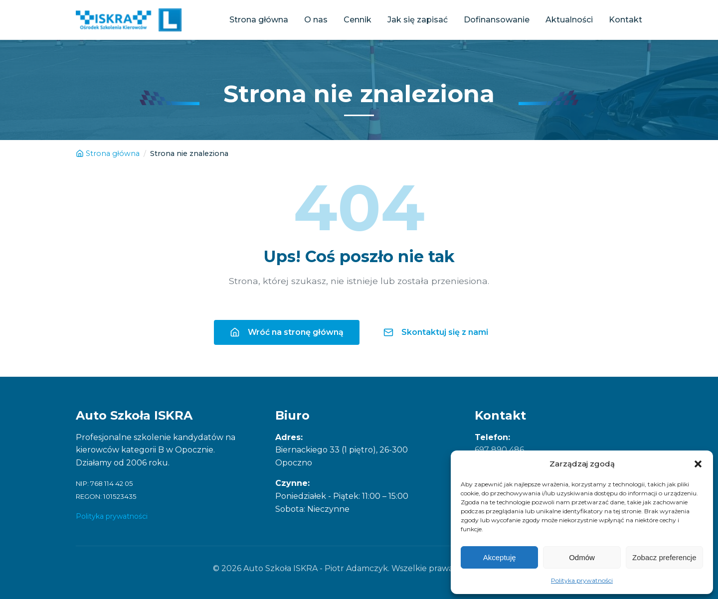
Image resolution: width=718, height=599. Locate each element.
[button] (698, 464)
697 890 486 (499, 449)
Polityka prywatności (582, 580)
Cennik (357, 19)
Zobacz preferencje (664, 557)
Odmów (582, 557)
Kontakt (625, 19)
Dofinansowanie (497, 19)
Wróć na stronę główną (287, 332)
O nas (316, 19)
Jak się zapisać (417, 19)
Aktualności (569, 19)
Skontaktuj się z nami (435, 332)
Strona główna (258, 19)
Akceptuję (499, 557)
